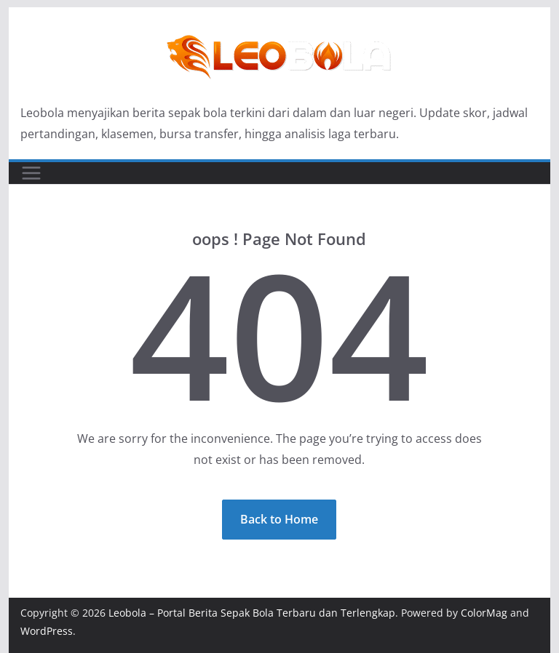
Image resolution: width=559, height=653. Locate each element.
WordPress (46, 631)
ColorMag (484, 613)
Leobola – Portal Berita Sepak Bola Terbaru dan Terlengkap (251, 613)
